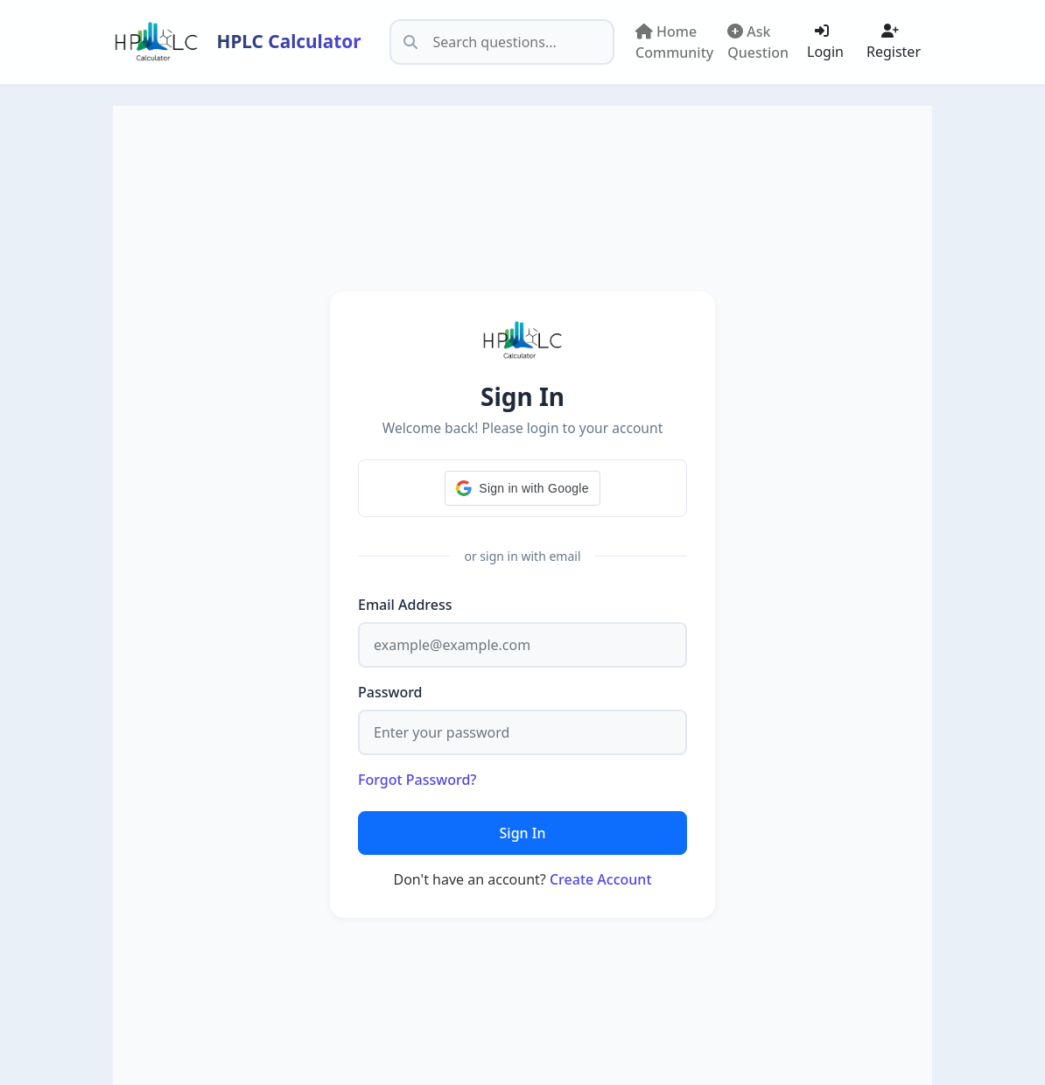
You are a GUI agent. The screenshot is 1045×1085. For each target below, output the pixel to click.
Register (893, 42)
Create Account (601, 879)
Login (825, 42)
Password (390, 692)
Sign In (523, 833)
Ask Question (758, 42)
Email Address (405, 604)
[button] (522, 488)
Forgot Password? (417, 779)
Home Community (674, 42)
